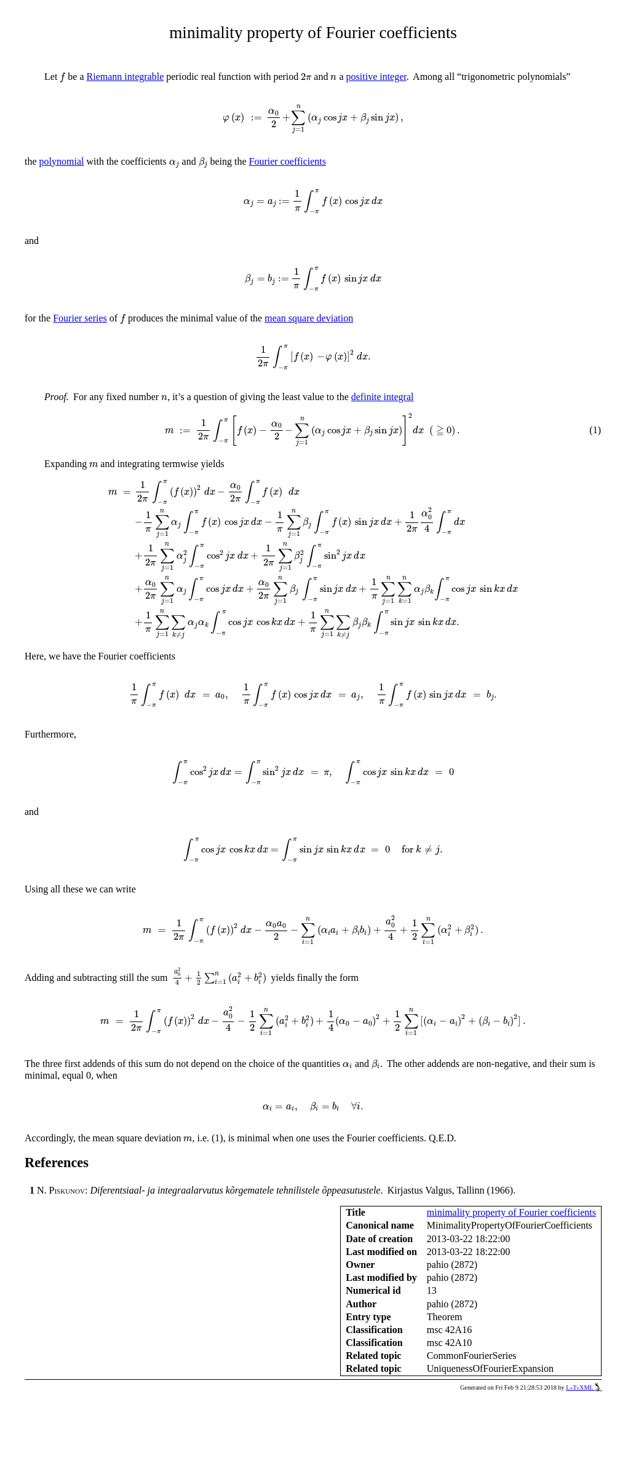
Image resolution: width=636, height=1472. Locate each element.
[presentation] (62, 77)
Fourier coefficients (287, 161)
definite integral (382, 397)
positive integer (376, 76)
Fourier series (80, 318)
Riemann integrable (125, 76)
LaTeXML (584, 1387)
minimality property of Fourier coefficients (511, 1212)
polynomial (61, 161)
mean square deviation (308, 318)
